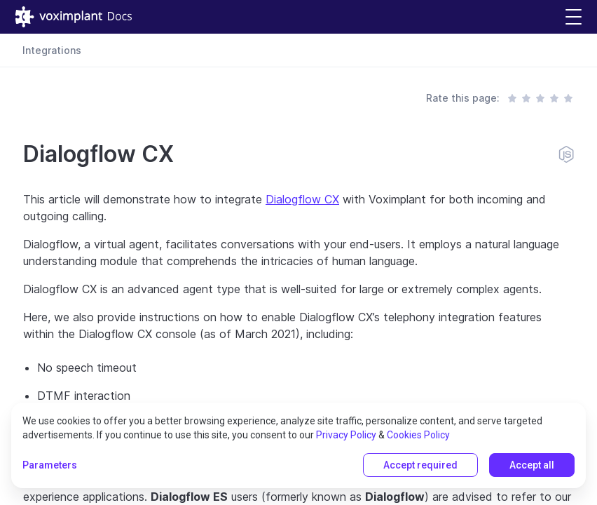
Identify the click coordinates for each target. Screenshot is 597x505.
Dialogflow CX (302, 199)
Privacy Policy (346, 434)
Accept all (531, 465)
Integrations (51, 50)
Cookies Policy (418, 434)
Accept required (420, 465)
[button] (573, 17)
